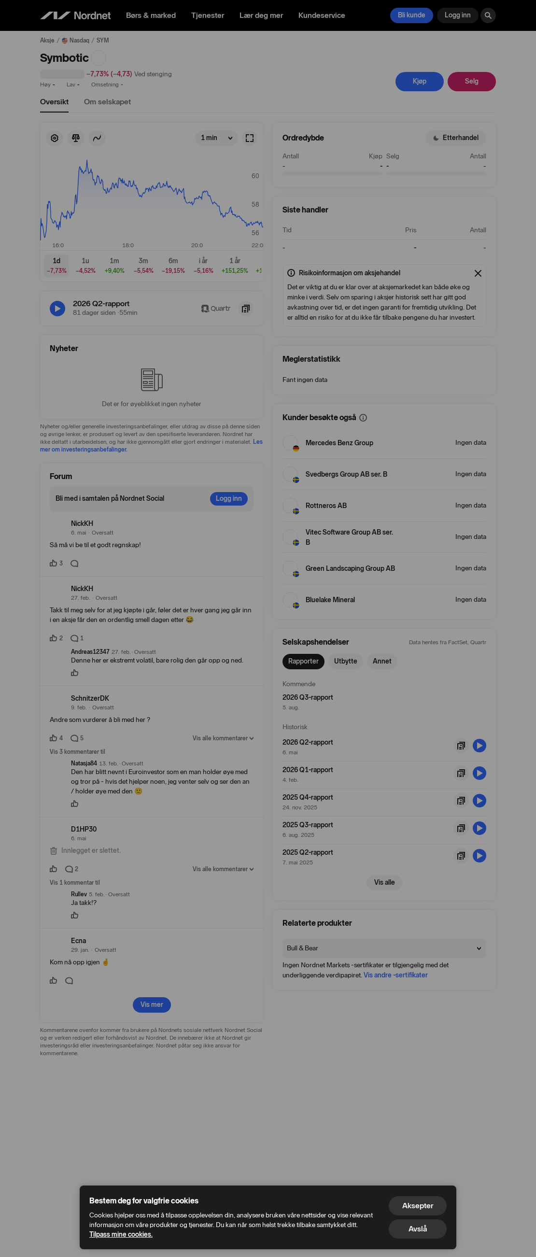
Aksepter (417, 1205)
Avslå (418, 1228)
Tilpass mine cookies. (121, 1234)
